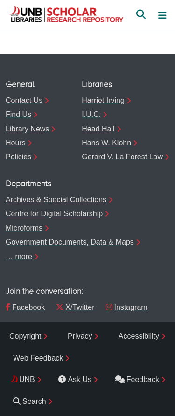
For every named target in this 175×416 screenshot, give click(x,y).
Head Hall (98, 129)
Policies (18, 157)
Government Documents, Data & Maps (70, 242)
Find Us (18, 114)
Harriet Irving (103, 100)
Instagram (126, 307)
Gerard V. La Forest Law (122, 157)
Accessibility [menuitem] (139, 336)
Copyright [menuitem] (25, 336)
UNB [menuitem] (27, 379)
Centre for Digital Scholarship (54, 214)
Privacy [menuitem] (80, 336)
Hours (16, 143)
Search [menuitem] (29, 401)
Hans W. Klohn (106, 143)
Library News (27, 129)
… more (19, 256)
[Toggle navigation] (162, 15)
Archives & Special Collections (56, 200)
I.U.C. (91, 114)
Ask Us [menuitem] (74, 379)
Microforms (24, 228)
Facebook (25, 307)
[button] (66, 15)
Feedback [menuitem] (137, 379)
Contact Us (24, 100)
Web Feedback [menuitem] (38, 358)
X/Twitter (75, 307)
